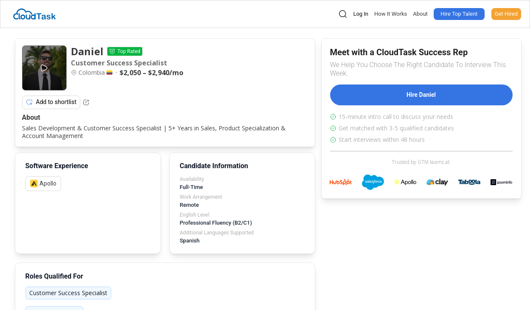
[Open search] (343, 14)
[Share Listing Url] (86, 102)
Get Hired (506, 14)
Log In (360, 14)
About (420, 14)
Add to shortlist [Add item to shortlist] (51, 102)
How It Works (390, 14)
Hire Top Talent (458, 14)
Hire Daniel (421, 94)
